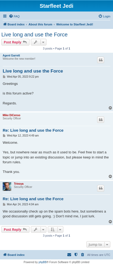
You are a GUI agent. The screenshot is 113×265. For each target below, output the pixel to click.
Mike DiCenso (11, 115)
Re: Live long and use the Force (33, 130)
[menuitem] (14, 16)
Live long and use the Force (34, 34)
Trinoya (19, 183)
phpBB (43, 262)
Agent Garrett (11, 55)
